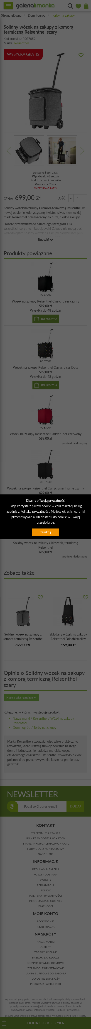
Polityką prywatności (34, 511)
